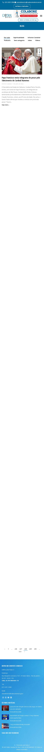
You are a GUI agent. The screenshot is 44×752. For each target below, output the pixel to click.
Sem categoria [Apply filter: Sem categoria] (19, 40)
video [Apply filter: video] (30, 40)
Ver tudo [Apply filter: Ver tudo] (7, 38)
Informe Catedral (6, 84)
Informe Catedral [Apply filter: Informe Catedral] (34, 38)
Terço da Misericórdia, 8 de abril (20, 724)
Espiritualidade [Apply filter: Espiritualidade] (19, 38)
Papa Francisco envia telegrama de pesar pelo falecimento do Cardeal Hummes (21, 79)
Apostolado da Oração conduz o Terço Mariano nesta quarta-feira (24, 717)
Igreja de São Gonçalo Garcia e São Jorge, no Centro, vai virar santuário (26, 708)
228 (25, 649)
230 (35, 649)
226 (16, 649)
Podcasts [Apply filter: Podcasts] (7, 40)
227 (21, 649)
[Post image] (5, 708)
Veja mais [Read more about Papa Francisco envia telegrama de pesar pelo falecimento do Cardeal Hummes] (5, 105)
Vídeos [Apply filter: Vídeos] (37, 40)
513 (20, 652)
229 (30, 649)
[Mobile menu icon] (41, 16)
